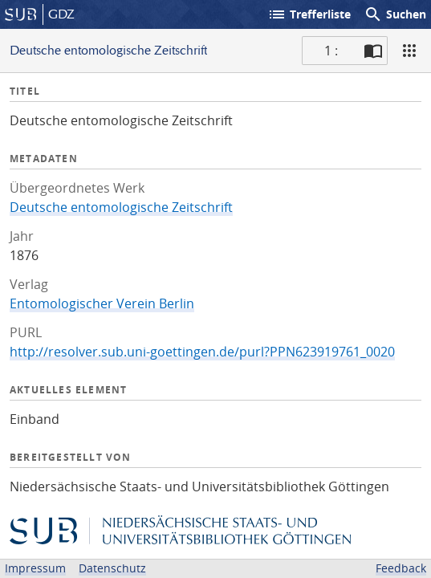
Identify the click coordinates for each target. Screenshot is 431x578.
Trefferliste (309, 14)
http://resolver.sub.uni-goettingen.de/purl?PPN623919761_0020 (202, 351)
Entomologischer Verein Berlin (102, 303)
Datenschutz (112, 568)
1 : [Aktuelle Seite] (331, 50)
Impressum (35, 568)
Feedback (401, 568)
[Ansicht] (409, 50)
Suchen (395, 14)
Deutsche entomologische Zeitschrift (121, 207)
